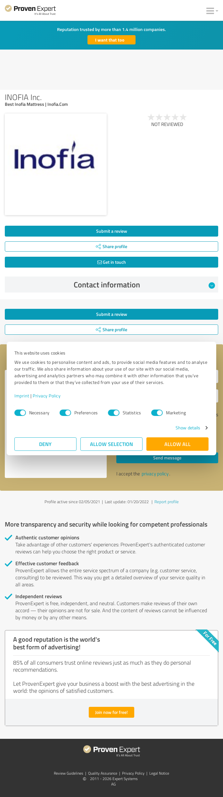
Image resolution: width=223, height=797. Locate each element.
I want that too (109, 39)
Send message (167, 458)
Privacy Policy (47, 396)
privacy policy (155, 473)
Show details (188, 428)
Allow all (177, 444)
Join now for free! (111, 712)
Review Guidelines (68, 773)
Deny (45, 444)
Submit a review (111, 231)
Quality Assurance (102, 773)
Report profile (166, 501)
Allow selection (111, 444)
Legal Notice (159, 773)
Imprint (21, 396)
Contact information (144, 284)
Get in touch (111, 262)
